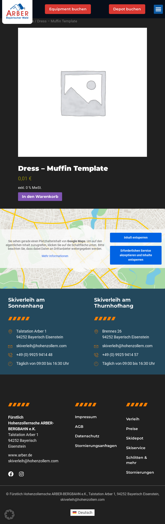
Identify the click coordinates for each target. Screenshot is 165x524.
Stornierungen (140, 472)
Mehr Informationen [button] (55, 255)
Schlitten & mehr (136, 460)
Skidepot (134, 438)
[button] (158, 9)
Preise (132, 429)
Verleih (132, 419)
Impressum (86, 417)
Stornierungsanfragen (96, 446)
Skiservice (135, 448)
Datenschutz (87, 436)
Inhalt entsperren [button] (136, 237)
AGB (79, 426)
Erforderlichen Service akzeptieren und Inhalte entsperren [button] (136, 255)
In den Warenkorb (40, 196)
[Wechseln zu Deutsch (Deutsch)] (82, 512)
